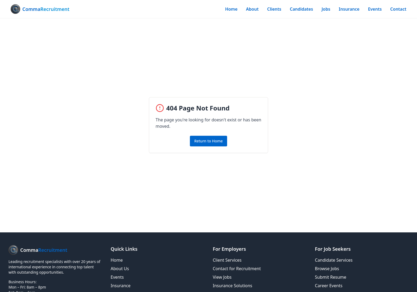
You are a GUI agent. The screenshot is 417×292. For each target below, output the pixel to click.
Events (375, 9)
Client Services (227, 260)
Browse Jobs (327, 269)
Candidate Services (334, 260)
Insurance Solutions (232, 286)
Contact (398, 9)
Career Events (329, 286)
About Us (120, 269)
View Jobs (222, 277)
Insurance (349, 9)
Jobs (326, 9)
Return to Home (208, 140)
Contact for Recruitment (237, 269)
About (252, 9)
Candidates (301, 9)
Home (231, 9)
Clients (274, 9)
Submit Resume (330, 277)
